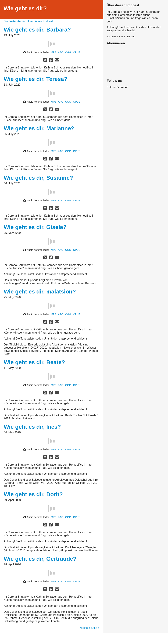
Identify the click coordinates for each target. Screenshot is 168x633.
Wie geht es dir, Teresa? (35, 79)
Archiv (21, 21)
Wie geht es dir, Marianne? (39, 128)
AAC (60, 52)
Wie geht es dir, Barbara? (37, 29)
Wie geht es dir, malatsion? (40, 291)
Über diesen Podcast (40, 21)
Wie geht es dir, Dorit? (33, 494)
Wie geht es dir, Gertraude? (40, 559)
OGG (68, 52)
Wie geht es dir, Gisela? (35, 227)
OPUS (76, 52)
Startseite (10, 21)
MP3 (53, 52)
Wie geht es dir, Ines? (32, 427)
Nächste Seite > (89, 627)
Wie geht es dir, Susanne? (38, 178)
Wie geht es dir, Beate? (34, 362)
